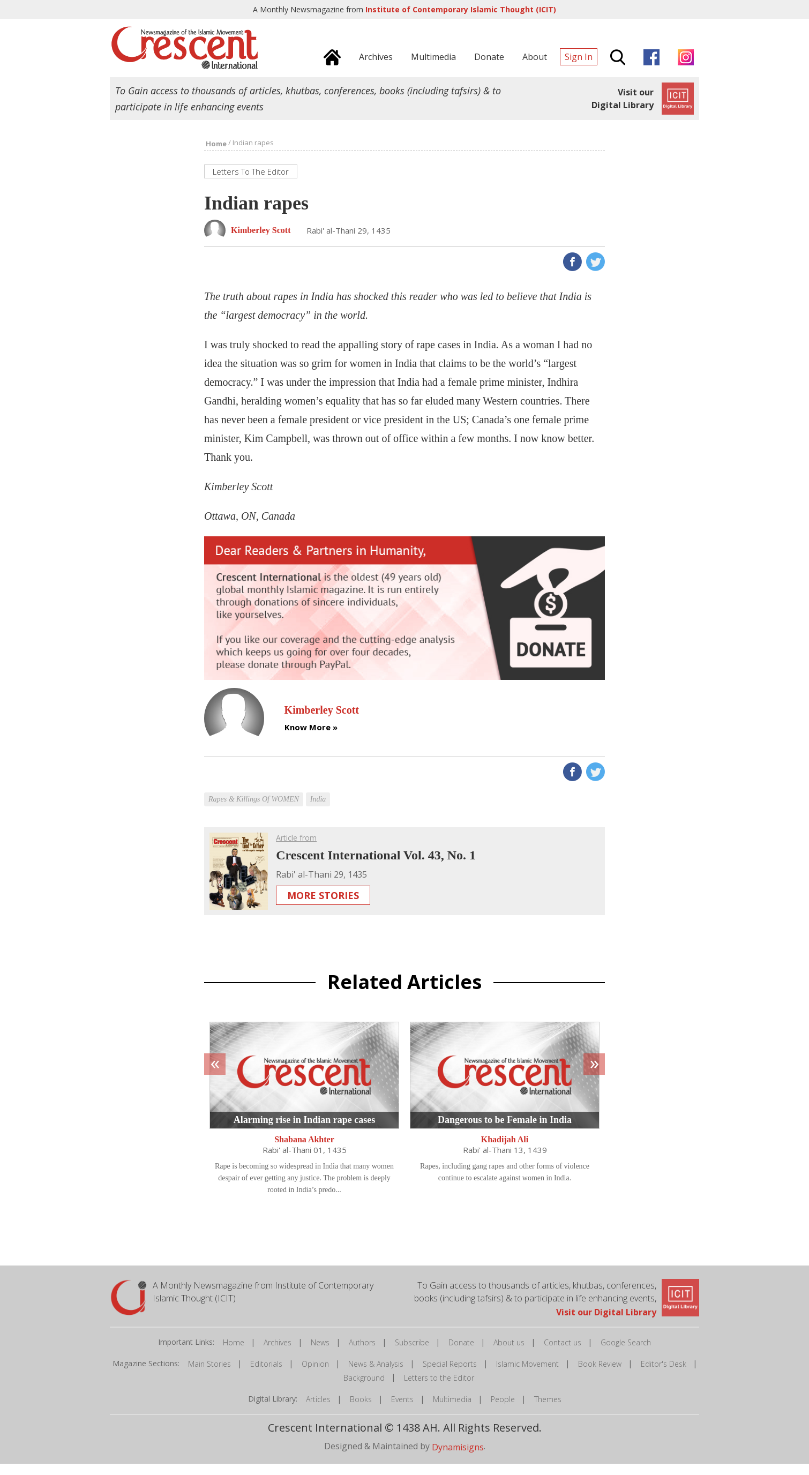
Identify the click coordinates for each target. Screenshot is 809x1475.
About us (509, 1354)
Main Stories (209, 1376)
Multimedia (452, 1410)
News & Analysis (375, 1376)
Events (402, 1410)
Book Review (599, 1376)
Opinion (315, 1376)
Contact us (562, 1354)
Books (361, 1410)
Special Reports (450, 1376)
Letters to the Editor (439, 1389)
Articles (318, 1410)
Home (233, 1354)
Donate (461, 1354)
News (320, 1354)
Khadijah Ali (504, 1151)
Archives (277, 1354)
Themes (547, 1410)
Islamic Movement (527, 1376)
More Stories (323, 907)
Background (364, 1389)
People (503, 1410)
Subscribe (412, 1354)
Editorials (266, 1376)
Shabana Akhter (304, 1151)
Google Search (626, 1354)
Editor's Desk (663, 1376)
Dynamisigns (458, 1458)
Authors (362, 1354)
